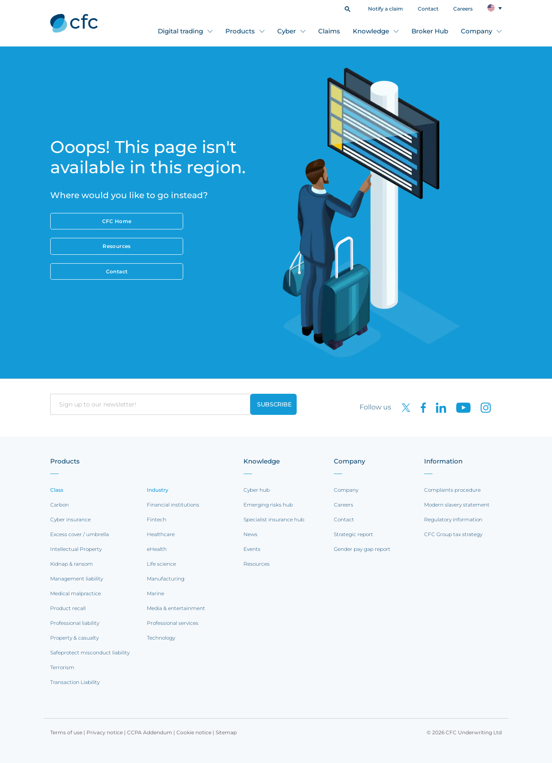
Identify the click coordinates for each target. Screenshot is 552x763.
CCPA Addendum (149, 732)
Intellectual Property (76, 549)
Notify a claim (385, 8)
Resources (116, 246)
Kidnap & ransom (71, 564)
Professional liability (74, 623)
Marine (155, 593)
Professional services (172, 623)
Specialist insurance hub (274, 519)
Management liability (76, 578)
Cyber (286, 31)
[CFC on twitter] (402, 407)
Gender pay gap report (362, 549)
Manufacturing (165, 578)
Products (240, 31)
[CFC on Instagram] (481, 407)
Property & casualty (74, 638)
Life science (161, 564)
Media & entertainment (176, 608)
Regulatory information (453, 519)
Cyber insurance (70, 519)
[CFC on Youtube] (460, 407)
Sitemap (226, 732)
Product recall (68, 608)
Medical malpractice (75, 593)
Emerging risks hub (268, 504)
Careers (463, 8)
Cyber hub (257, 490)
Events (252, 549)
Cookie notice (193, 732)
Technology (161, 638)
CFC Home (117, 221)
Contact (428, 8)
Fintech (156, 519)
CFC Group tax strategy (453, 534)
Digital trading (180, 31)
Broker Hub (429, 31)
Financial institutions (173, 504)
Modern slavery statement (457, 504)
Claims (329, 31)
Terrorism (62, 667)
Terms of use (66, 732)
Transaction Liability (75, 682)
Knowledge (371, 31)
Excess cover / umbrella (79, 534)
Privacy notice (105, 732)
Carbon (59, 504)
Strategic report (353, 534)
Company (476, 31)
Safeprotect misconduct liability (90, 652)
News (250, 534)
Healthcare (161, 534)
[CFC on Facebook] (420, 407)
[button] (347, 8)
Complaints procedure (452, 490)
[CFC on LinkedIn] (438, 407)
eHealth (157, 549)
